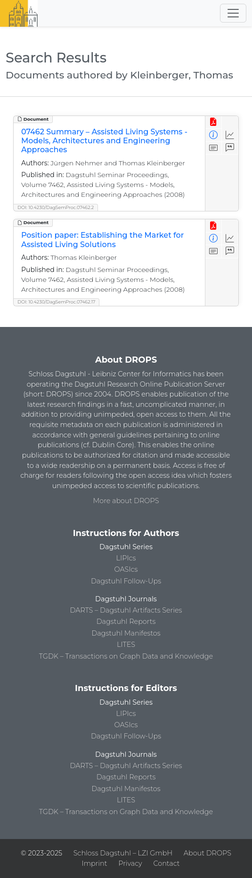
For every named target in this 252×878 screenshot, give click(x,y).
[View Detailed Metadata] (213, 135)
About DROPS (207, 853)
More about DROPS (126, 501)
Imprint (94, 863)
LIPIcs (126, 558)
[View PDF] (213, 122)
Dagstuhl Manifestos (125, 633)
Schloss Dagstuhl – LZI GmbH (122, 853)
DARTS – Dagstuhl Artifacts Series (126, 610)
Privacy (130, 863)
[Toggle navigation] (233, 13)
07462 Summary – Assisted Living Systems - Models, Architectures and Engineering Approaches (104, 140)
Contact (166, 863)
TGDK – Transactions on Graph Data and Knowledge (126, 656)
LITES (126, 644)
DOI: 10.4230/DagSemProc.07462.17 (56, 301)
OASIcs (126, 569)
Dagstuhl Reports (126, 621)
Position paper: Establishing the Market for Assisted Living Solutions (102, 240)
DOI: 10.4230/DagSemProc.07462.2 (55, 207)
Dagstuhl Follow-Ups (126, 581)
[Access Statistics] (230, 135)
